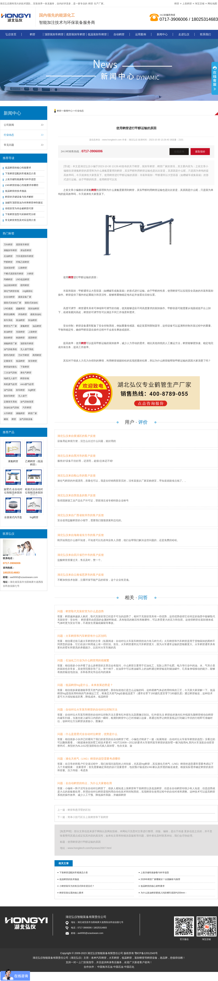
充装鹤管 (20, 332)
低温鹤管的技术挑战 (15, 191)
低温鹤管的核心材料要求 (153, 886)
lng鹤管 (31, 390)
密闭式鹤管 (9, 355)
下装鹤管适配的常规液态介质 (20, 173)
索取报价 (200, 151)
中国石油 (118, 966)
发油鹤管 (8, 332)
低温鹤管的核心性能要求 (18, 167)
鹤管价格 (24, 378)
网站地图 (212, 3)
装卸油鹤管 (33, 308)
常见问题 (9, 144)
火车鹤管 (8, 413)
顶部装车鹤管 (26, 343)
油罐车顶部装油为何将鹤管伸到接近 (24, 202)
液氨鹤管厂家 (10, 343)
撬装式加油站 (31, 302)
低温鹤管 (20, 361)
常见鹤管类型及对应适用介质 (20, 220)
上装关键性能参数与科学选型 (20, 179)
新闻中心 (162, 34)
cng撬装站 (28, 291)
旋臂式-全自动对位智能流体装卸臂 (13, 492)
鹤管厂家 (32, 413)
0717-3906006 (92, 151)
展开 (214, 78)
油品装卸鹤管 (10, 285)
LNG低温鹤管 (22, 279)
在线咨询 (179, 151)
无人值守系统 (26, 349)
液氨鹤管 (20, 413)
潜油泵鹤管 (25, 250)
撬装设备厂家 (24, 297)
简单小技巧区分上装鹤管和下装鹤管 (88, 817)
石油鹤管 (8, 256)
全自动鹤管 (9, 297)
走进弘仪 (183, 34)
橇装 (6, 419)
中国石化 (129, 966)
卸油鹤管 (32, 320)
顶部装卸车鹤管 (54, 34)
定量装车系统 (10, 401)
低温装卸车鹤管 (97, 34)
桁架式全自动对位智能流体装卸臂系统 (34, 492)
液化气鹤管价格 (11, 291)
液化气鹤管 (25, 372)
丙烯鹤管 (8, 279)
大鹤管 (30, 273)
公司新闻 (9, 124)
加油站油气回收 (11, 407)
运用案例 (140, 34)
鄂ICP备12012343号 (146, 953)
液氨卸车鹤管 (10, 250)
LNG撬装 (8, 308)
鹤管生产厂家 (10, 326)
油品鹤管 (37, 326)
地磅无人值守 (10, 378)
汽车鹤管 (27, 407)
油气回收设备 (26, 419)
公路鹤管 (22, 268)
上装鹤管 (187, 3)
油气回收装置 (26, 401)
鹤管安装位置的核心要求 (71, 892)
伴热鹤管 (22, 314)
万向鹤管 (8, 244)
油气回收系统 (10, 349)
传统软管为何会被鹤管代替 (19, 208)
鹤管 (90, 3)
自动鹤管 (119, 34)
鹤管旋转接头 (10, 367)
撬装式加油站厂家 (12, 302)
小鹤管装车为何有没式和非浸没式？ (76, 886)
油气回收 (8, 390)
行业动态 (9, 134)
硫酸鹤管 (20, 308)
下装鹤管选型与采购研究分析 (20, 214)
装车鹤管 (32, 361)
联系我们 (205, 34)
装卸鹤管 (8, 337)
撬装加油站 (35, 314)
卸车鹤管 (20, 390)
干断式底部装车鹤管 (13, 273)
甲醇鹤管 (8, 262)
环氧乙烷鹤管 (22, 262)
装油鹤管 (20, 320)
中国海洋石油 (104, 966)
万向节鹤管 (23, 355)
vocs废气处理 (27, 384)
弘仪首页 (10, 34)
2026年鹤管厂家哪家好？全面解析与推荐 (160, 879)
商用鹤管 (37, 355)
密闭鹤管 (24, 285)
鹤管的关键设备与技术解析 (19, 196)
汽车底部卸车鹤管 (24, 256)
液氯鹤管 (24, 326)
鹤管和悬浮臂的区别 (79, 809)
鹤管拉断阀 (9, 314)
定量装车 (8, 361)
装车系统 (8, 320)
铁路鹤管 (20, 337)
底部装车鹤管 (22, 244)
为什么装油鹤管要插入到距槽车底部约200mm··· (164, 892)
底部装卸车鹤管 (75, 34)
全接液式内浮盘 (13, 517)
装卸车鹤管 (9, 396)
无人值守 (22, 396)
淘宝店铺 (199, 3)
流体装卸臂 (9, 268)
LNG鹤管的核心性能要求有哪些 (21, 185)
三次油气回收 (10, 372)
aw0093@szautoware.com (24, 577)
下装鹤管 (24, 367)
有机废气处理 (10, 384)
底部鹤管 (32, 337)
